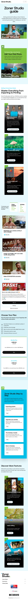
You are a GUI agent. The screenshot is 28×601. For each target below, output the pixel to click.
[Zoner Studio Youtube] (12, 595)
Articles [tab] (22, 208)
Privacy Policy (5, 583)
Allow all (14, 302)
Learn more (4, 299)
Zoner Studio (5, 579)
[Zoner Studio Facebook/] (10, 595)
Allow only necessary (14, 308)
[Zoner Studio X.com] (14, 595)
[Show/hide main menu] (25, 2)
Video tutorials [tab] (13, 207)
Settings (14, 305)
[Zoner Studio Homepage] (6, 1)
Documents (4, 581)
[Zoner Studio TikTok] (18, 595)
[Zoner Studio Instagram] (16, 595)
